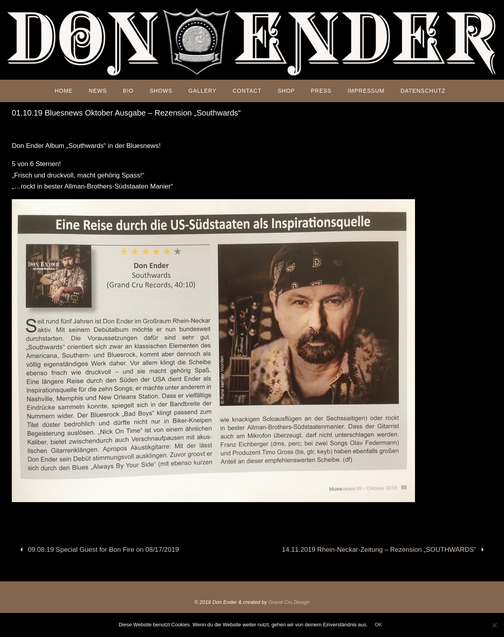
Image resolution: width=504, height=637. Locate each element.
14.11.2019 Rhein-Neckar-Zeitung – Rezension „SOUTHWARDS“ (384, 549)
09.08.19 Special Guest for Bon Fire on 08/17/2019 (98, 549)
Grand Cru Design (289, 602)
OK (378, 625)
